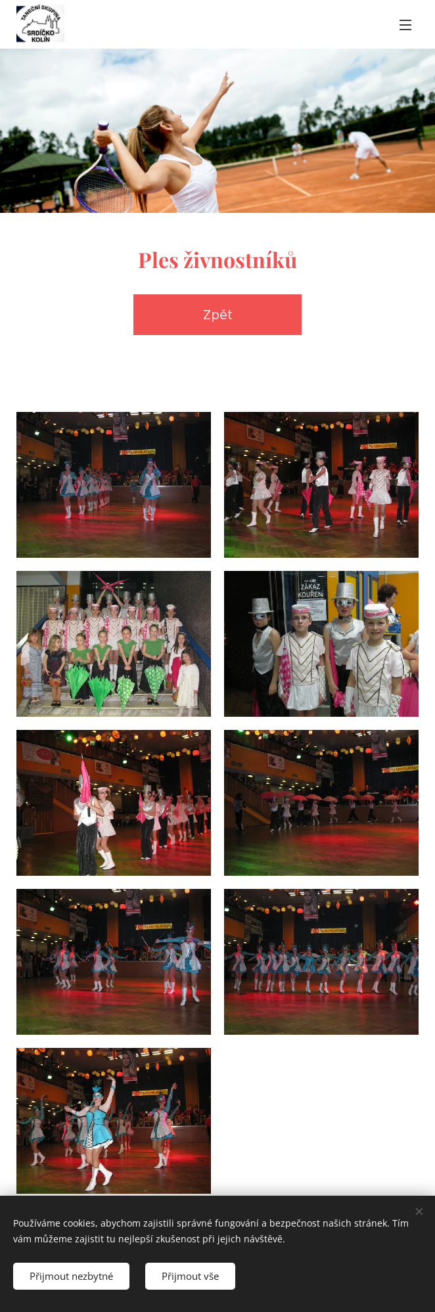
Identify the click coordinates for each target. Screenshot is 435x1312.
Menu (405, 25)
